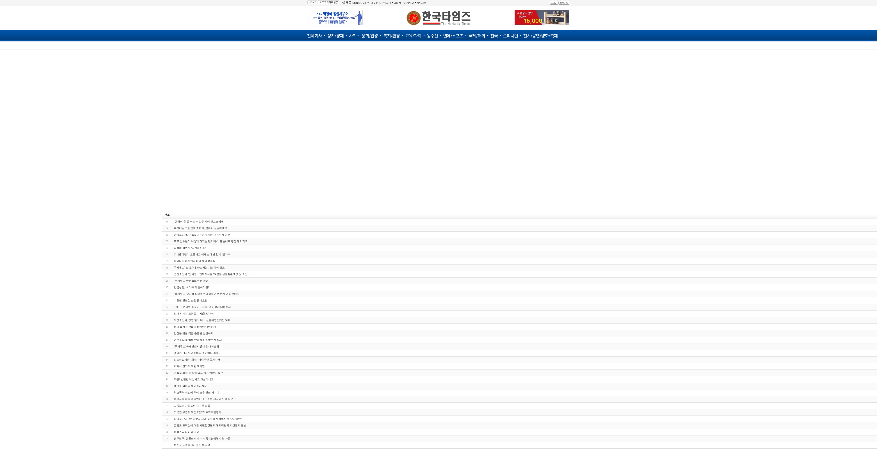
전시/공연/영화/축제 (540, 35)
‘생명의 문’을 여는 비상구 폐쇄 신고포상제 (199, 221)
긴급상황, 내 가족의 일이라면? (191, 287)
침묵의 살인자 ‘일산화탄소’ (190, 247)
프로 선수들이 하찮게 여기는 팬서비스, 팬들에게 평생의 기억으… (212, 241)
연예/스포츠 (453, 35)
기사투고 (409, 2)
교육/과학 (413, 35)
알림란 (397, 2)
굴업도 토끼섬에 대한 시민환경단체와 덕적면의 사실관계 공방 (210, 425)
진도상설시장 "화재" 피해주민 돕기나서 (197, 359)
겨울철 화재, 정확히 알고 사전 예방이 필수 (198, 372)
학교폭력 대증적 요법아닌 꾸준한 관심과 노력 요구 (203, 399)
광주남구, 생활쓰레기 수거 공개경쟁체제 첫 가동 (202, 438)
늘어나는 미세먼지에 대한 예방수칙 (194, 261)
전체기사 (314, 35)
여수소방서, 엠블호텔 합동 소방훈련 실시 (198, 339)
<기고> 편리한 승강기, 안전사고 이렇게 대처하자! (203, 307)
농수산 (432, 35)
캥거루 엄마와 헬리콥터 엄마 (190, 385)
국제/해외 (477, 35)
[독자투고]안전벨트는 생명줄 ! (191, 280)
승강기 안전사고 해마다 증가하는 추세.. (197, 353)
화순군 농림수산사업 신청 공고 (192, 445)
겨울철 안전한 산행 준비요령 (190, 300)
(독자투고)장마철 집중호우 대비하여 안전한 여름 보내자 (206, 293)
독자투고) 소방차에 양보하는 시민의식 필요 (199, 267)
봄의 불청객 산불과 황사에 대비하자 (195, 326)
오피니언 (510, 35)
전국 (494, 35)
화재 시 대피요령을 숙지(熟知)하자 (194, 313)
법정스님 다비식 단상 (186, 431)
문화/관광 (370, 35)
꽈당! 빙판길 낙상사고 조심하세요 (194, 379)
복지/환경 (391, 35)
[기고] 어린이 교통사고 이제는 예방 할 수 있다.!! (202, 254)
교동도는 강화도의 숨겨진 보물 (192, 405)
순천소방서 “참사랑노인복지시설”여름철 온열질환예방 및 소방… (212, 274)
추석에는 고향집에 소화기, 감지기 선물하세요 (200, 228)
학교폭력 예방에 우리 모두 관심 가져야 (196, 392)
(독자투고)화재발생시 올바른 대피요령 (196, 346)
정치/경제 (335, 35)
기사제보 (421, 2)
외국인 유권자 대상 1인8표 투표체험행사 (197, 412)
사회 (352, 35)
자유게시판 (385, 2)
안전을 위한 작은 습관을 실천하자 (193, 333)
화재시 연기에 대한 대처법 (189, 366)
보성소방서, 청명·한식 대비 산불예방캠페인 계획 (202, 320)
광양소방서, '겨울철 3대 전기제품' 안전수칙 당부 (202, 234)
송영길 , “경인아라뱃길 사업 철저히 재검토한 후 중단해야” (208, 418)
